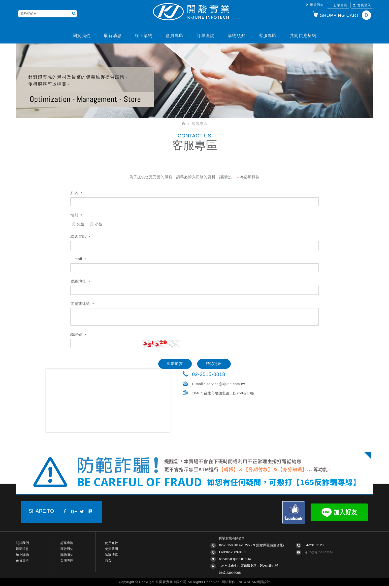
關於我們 (81, 35)
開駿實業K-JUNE (194, 12)
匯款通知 (314, 5)
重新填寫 (175, 364)
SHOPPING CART (341, 15)
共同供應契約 (303, 35)
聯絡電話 (78, 236)
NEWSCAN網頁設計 (254, 582)
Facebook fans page (293, 512)
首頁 (108, 560)
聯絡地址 (78, 281)
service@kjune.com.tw (225, 384)
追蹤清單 (111, 555)
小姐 (96, 223)
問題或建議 (80, 303)
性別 (74, 215)
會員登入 (362, 5)
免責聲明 (111, 549)
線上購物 (143, 35)
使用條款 (111, 543)
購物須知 (236, 35)
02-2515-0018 (208, 374)
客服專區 (267, 35)
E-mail (76, 259)
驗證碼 (76, 334)
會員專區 (174, 35)
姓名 (74, 193)
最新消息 (112, 35)
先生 (78, 223)
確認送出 (214, 364)
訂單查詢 (338, 5)
